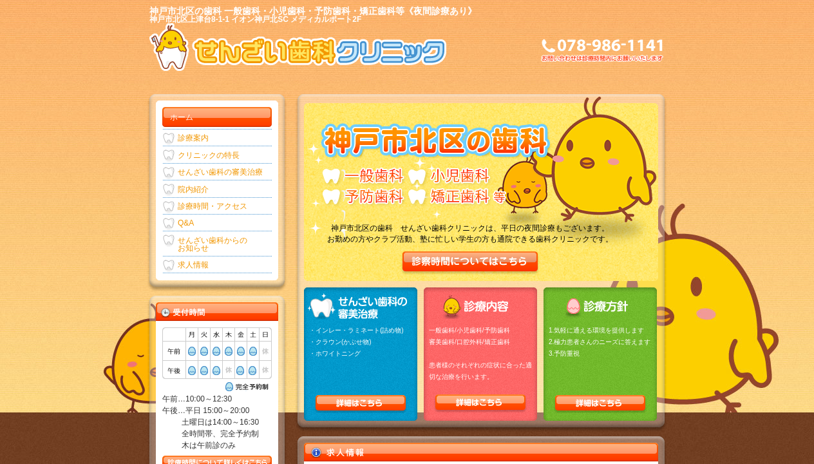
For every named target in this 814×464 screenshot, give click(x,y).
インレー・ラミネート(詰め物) (360, 330)
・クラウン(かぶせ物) (340, 341)
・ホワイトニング (335, 353)
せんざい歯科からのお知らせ (212, 244)
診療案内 (193, 137)
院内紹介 (193, 189)
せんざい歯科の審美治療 (220, 172)
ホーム (181, 117)
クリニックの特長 (209, 155)
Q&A (186, 222)
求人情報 (193, 264)
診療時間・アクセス (212, 206)
